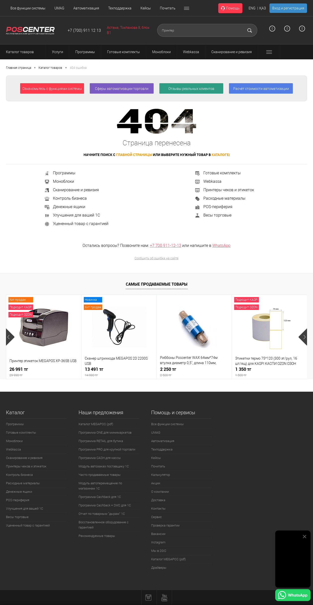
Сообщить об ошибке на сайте (156, 258)
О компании (160, 491)
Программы (59, 173)
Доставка (158, 500)
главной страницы (134, 154)
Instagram (158, 542)
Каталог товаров (24, 52)
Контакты (158, 508)
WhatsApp (221, 245)
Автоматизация (86, 8)
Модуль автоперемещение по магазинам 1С (100, 485)
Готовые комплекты (217, 173)
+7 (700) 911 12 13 (84, 30)
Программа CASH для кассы (100, 458)
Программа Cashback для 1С (100, 497)
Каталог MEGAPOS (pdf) (96, 424)
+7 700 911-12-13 (165, 245)
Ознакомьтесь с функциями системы (52, 89)
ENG (252, 8)
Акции (155, 483)
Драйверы (158, 567)
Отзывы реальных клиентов (191, 89)
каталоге (220, 154)
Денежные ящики (64, 206)
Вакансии (158, 534)
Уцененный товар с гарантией (76, 223)
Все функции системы (27, 8)
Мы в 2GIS (158, 551)
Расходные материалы (219, 198)
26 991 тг (43, 372)
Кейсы (145, 8)
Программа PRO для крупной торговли (107, 449)
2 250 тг (194, 372)
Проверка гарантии (165, 525)
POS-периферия (213, 206)
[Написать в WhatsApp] (293, 596)
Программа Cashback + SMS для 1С (105, 505)
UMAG (59, 8)
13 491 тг (119, 372)
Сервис (156, 517)
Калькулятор (160, 475)
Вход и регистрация (288, 8)
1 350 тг (269, 372)
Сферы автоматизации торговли (121, 89)
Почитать (168, 8)
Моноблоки (59, 181)
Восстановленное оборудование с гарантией (104, 524)
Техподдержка (120, 8)
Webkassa (208, 181)
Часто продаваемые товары (100, 475)
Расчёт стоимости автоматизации (261, 89)
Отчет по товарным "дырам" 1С (102, 514)
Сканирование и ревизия (71, 190)
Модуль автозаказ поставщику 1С (104, 466)
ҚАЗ (262, 8)
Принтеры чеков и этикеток (224, 190)
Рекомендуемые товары (97, 536)
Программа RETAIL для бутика (101, 441)
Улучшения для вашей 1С (72, 215)
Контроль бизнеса (65, 198)
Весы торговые (212, 215)
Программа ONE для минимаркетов (105, 432)
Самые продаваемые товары (156, 284)
